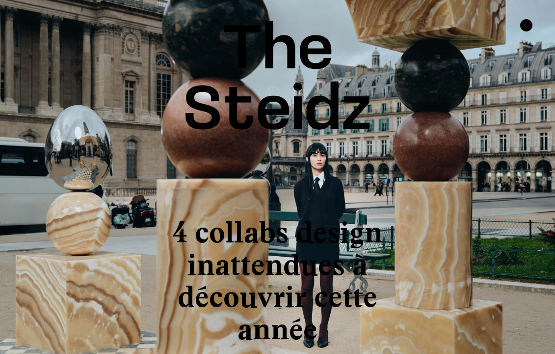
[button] (40, 177)
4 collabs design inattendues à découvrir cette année (277, 281)
